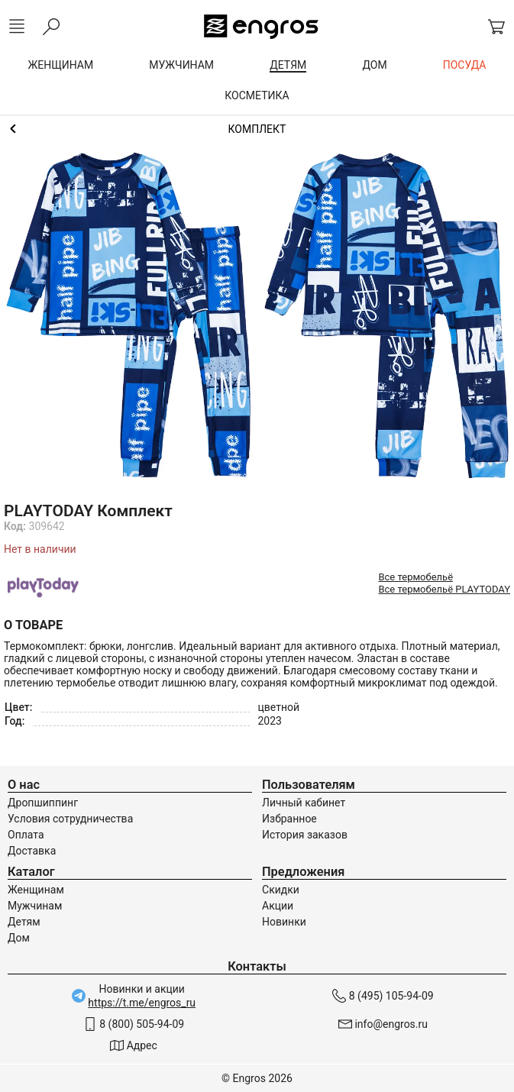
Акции (277, 906)
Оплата (26, 835)
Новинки (284, 922)
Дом (19, 938)
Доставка (32, 851)
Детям (24, 922)
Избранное (289, 819)
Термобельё (257, 129)
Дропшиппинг (43, 802)
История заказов (305, 835)
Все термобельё (415, 577)
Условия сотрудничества (70, 819)
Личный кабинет (303, 802)
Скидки (280, 890)
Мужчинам (35, 906)
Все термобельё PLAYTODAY (444, 589)
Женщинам (36, 890)
